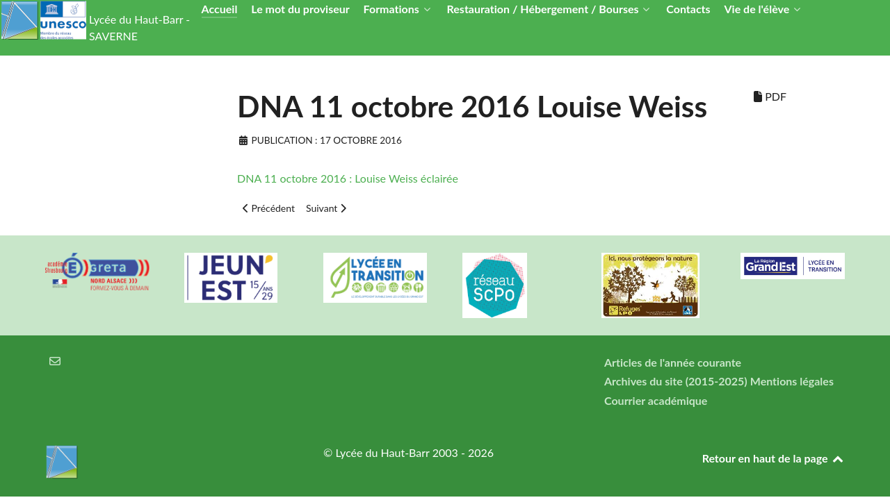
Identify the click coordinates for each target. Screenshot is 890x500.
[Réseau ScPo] (514, 285)
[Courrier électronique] (55, 360)
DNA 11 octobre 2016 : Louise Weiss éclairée (347, 178)
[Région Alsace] (793, 266)
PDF (770, 96)
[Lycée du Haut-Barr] (167, 461)
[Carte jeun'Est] (236, 278)
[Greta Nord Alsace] (97, 271)
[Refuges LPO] (653, 285)
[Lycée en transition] (375, 278)
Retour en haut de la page (773, 458)
